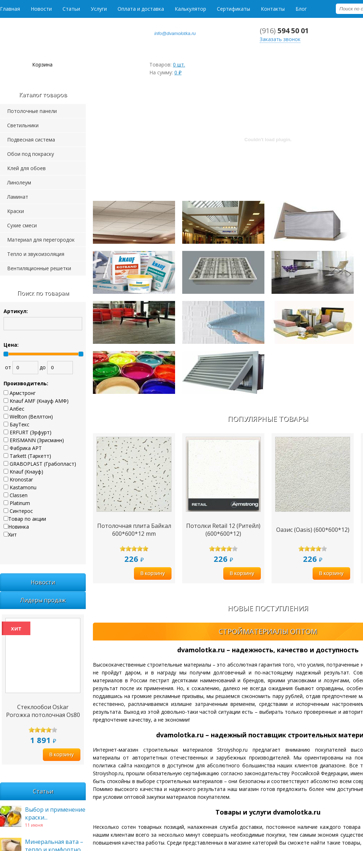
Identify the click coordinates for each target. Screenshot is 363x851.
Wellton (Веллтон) (31, 416)
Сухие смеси (22, 225)
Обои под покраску (30, 153)
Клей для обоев (26, 168)
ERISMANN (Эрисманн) (37, 440)
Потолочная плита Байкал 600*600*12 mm (134, 530)
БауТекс (19, 424)
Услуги (99, 8)
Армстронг (23, 393)
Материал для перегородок (41, 239)
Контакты (273, 8)
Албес (17, 408)
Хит (12, 534)
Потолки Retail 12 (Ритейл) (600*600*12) (223, 530)
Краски (15, 211)
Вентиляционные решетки (39, 268)
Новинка (18, 526)
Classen (19, 495)
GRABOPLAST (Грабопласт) (43, 463)
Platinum (20, 503)
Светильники (23, 125)
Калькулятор (190, 8)
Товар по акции (27, 518)
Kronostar (21, 479)
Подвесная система (31, 139)
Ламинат (17, 196)
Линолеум (19, 182)
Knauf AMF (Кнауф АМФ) (39, 400)
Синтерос (21, 511)
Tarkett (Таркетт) (30, 455)
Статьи (71, 8)
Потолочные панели (32, 111)
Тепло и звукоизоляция (35, 254)
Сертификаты (233, 8)
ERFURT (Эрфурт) (30, 432)
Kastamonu (23, 487)
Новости (41, 8)
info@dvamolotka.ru (175, 33)
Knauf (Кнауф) (26, 471)
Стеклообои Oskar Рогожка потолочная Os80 (43, 711)
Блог (301, 8)
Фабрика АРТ (26, 448)
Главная (10, 8)
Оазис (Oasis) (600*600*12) (312, 530)
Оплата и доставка (141, 8)
